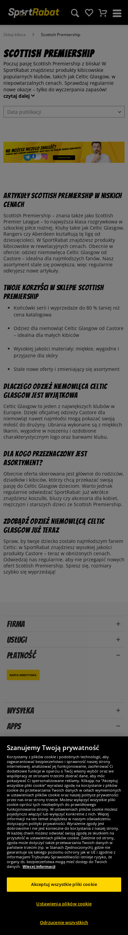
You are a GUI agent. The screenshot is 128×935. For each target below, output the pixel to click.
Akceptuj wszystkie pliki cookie (64, 884)
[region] (64, 835)
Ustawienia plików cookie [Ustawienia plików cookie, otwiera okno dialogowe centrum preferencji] (63, 904)
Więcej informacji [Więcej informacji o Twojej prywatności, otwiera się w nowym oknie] (39, 866)
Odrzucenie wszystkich (64, 922)
